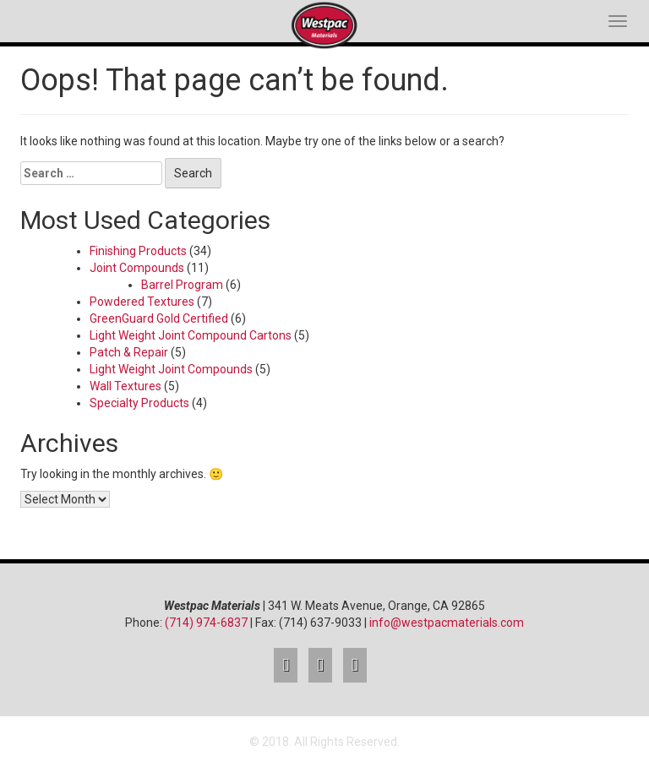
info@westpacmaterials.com (446, 622)
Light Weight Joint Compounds (171, 369)
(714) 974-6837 (206, 622)
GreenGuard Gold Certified (159, 318)
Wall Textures (125, 386)
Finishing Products (138, 251)
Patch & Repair (129, 352)
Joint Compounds (137, 268)
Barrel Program (182, 284)
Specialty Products (139, 403)
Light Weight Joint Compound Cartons (191, 335)
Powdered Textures (142, 301)
